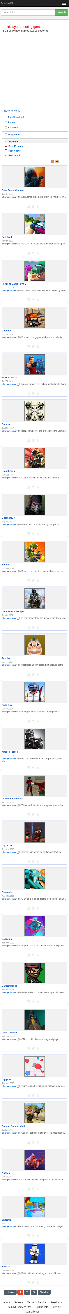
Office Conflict (9, 1032)
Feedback (56, 1302)
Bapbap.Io (7, 939)
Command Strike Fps (13, 611)
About (6, 1302)
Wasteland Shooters (12, 798)
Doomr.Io (6, 330)
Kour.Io (5, 564)
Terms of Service (36, 1302)
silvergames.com (11, 197)
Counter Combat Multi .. (14, 1126)
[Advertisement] (34, 68)
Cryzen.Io (7, 845)
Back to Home (12, 110)
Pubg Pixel (7, 705)
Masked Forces (10, 752)
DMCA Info (42, 1307)
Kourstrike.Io (8, 471)
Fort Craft (7, 237)
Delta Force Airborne (13, 190)
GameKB (7, 3)
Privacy (18, 1302)
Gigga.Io (6, 1079)
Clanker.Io (7, 892)
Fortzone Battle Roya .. (14, 284)
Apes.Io (6, 1173)
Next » (44, 1292)
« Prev (10, 1292)
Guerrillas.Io (8, 518)
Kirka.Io (6, 1266)
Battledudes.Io (9, 986)
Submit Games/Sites (19, 1307)
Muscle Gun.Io (9, 377)
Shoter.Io (6, 1220)
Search (62, 12)
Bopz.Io (6, 424)
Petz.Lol (6, 658)
